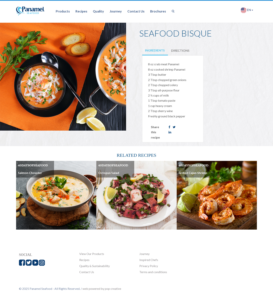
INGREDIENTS (155, 50)
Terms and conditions (153, 272)
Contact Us (135, 11)
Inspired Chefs (148, 260)
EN (247, 10)
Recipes (81, 11)
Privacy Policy (148, 266)
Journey (116, 11)
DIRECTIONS (180, 50)
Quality (98, 11)
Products (63, 11)
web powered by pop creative (101, 288)
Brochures (158, 11)
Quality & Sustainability (94, 266)
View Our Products (91, 254)
